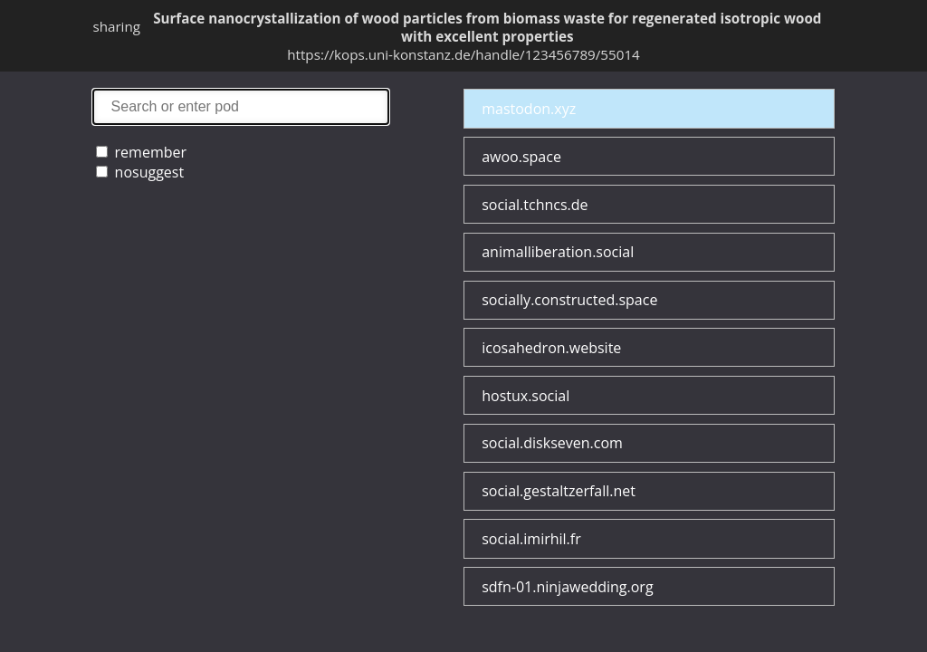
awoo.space (521, 157)
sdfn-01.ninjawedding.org (567, 587)
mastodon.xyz (529, 109)
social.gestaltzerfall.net (559, 491)
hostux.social (525, 396)
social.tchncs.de (535, 205)
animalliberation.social (558, 252)
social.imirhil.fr (531, 539)
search (240, 106)
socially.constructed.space (569, 300)
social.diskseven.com (552, 443)
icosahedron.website (551, 348)
